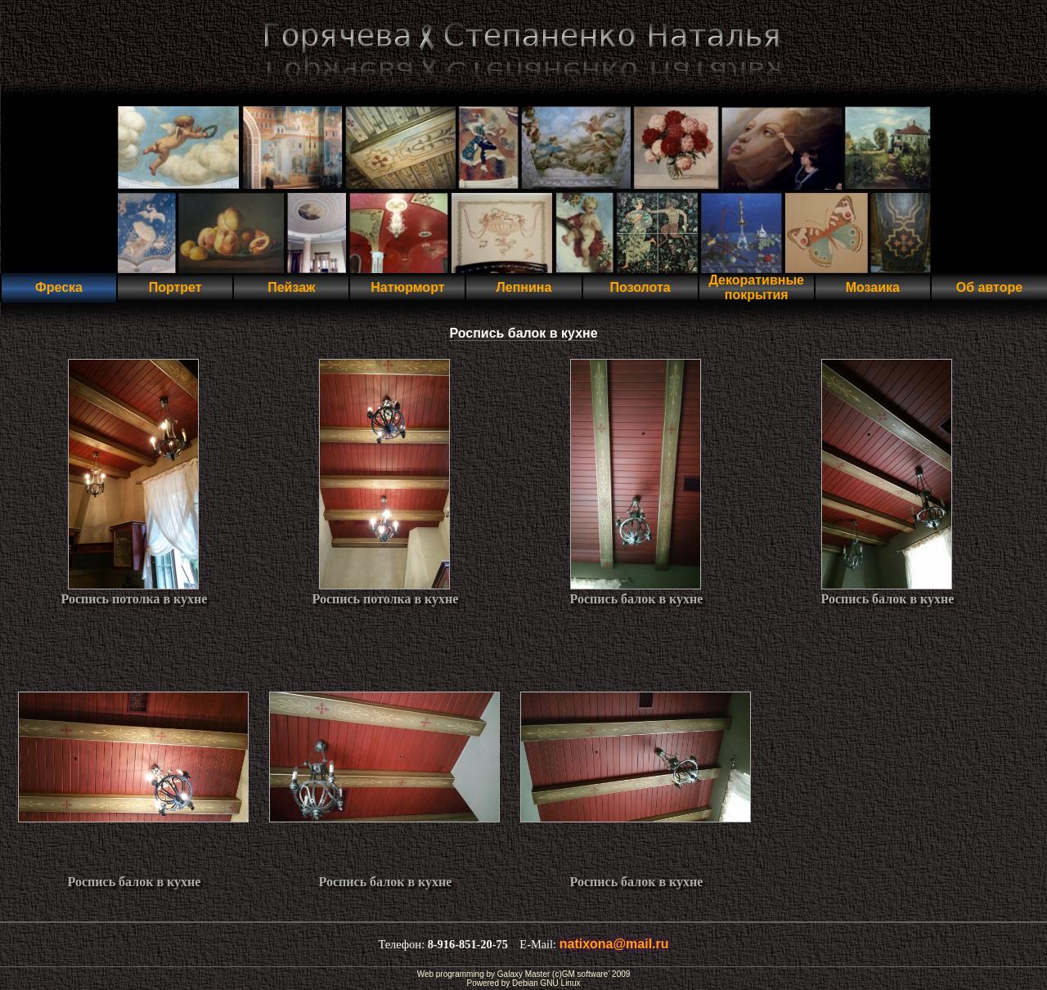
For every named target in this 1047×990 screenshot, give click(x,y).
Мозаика (873, 287)
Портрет (175, 287)
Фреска (59, 287)
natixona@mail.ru (614, 944)
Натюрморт (407, 287)
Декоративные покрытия (755, 287)
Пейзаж (291, 287)
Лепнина (524, 287)
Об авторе (989, 287)
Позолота (640, 287)
